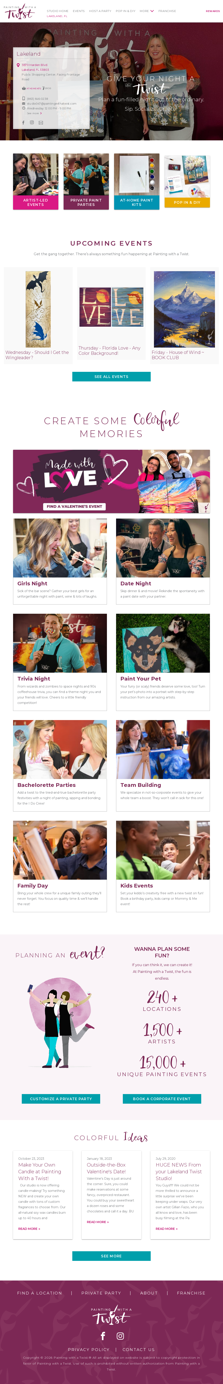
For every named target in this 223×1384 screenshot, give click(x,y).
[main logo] (20, 5)
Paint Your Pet (140, 679)
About (149, 1293)
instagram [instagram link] (32, 122)
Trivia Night (33, 679)
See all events (112, 377)
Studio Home (58, 11)
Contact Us (139, 1349)
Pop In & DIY (126, 11)
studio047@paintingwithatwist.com (51, 103)
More (144, 11)
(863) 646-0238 (37, 98)
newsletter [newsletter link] (41, 122)
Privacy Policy (89, 1349)
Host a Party (100, 11)
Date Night (135, 583)
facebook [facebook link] (23, 122)
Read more (27, 1229)
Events (79, 11)
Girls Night (32, 583)
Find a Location (39, 1293)
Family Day (32, 885)
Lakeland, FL (57, 16)
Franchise (167, 11)
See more (111, 1256)
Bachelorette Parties (46, 785)
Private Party (101, 1293)
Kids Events (136, 885)
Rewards (213, 11)
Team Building (140, 785)
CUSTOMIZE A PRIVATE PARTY (61, 1099)
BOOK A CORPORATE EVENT (162, 1099)
